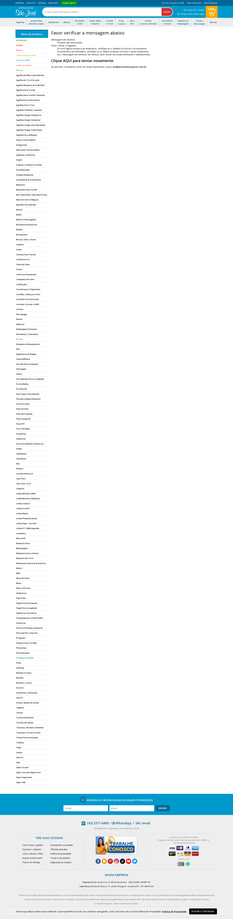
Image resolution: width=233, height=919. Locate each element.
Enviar (163, 808)
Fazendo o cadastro (31, 849)
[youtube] (128, 861)
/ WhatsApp (120, 823)
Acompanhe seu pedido (61, 845)
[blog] (104, 861)
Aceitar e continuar (202, 911)
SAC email (143, 823)
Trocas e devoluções (60, 858)
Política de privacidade (60, 853)
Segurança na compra (60, 862)
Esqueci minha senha (32, 858)
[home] (25, 12)
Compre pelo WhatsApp (190, 13)
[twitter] (134, 861)
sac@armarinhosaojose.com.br (129, 66)
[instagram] (116, 861)
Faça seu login (176, 3)
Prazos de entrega (31, 862)
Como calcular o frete (32, 853)
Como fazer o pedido (32, 845)
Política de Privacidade (174, 911)
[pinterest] (110, 861)
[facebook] (98, 861)
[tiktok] (122, 861)
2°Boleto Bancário (59, 849)
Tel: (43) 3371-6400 (194, 9)
